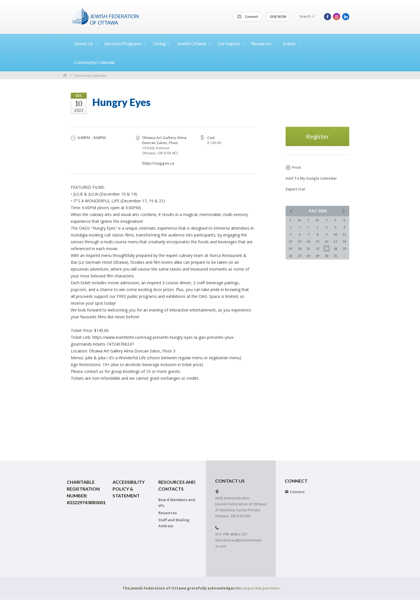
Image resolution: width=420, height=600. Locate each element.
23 (326, 248)
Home (65, 75)
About (85, 43)
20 (299, 248)
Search (307, 16)
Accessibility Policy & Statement (129, 488)
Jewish (194, 43)
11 (344, 234)
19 (290, 248)
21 (308, 248)
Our (230, 43)
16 (326, 241)
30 (326, 256)
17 (335, 241)
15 (317, 241)
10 (335, 234)
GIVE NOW (278, 16)
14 (308, 241)
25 (344, 248)
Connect (247, 16)
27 (299, 256)
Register (317, 136)
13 (299, 241)
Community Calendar (94, 62)
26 (290, 256)
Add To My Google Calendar (311, 178)
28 (308, 256)
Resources (167, 512)
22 (317, 248)
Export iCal (295, 189)
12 (290, 241)
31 (335, 256)
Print (293, 168)
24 (335, 248)
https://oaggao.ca (158, 163)
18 (344, 241)
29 (317, 256)
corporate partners (260, 588)
